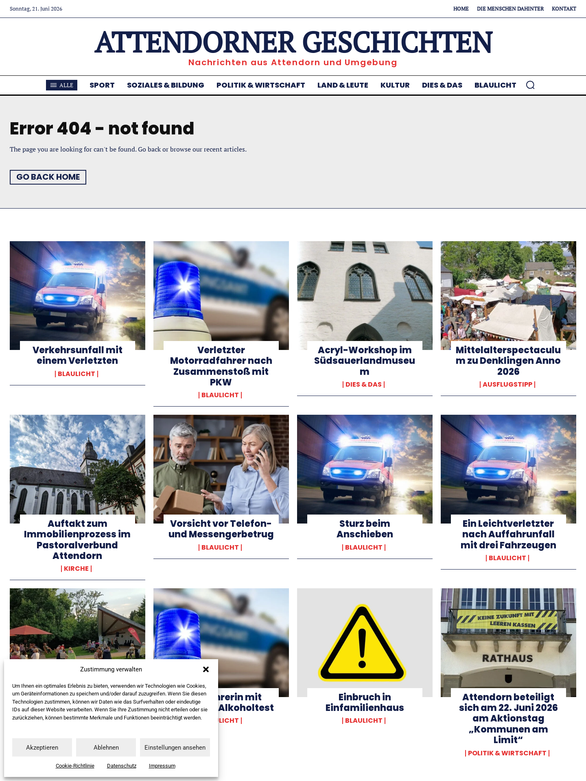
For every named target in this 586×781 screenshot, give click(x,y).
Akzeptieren (42, 747)
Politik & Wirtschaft (507, 753)
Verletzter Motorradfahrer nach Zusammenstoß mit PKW (221, 366)
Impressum (162, 766)
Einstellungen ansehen (175, 747)
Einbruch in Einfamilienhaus (365, 702)
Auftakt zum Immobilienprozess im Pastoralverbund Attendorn (77, 539)
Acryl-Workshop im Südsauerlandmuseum (364, 361)
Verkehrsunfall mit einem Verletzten (77, 355)
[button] (206, 669)
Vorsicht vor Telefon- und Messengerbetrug (221, 529)
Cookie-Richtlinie (75, 766)
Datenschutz (121, 766)
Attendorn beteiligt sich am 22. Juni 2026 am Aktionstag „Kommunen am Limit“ (508, 719)
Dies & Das (363, 384)
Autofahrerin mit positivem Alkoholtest (221, 702)
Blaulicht (76, 374)
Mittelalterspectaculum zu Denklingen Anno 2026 (508, 361)
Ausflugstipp (507, 384)
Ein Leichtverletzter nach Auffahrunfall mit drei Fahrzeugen (508, 534)
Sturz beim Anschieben (365, 529)
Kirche (76, 568)
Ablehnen (106, 747)
